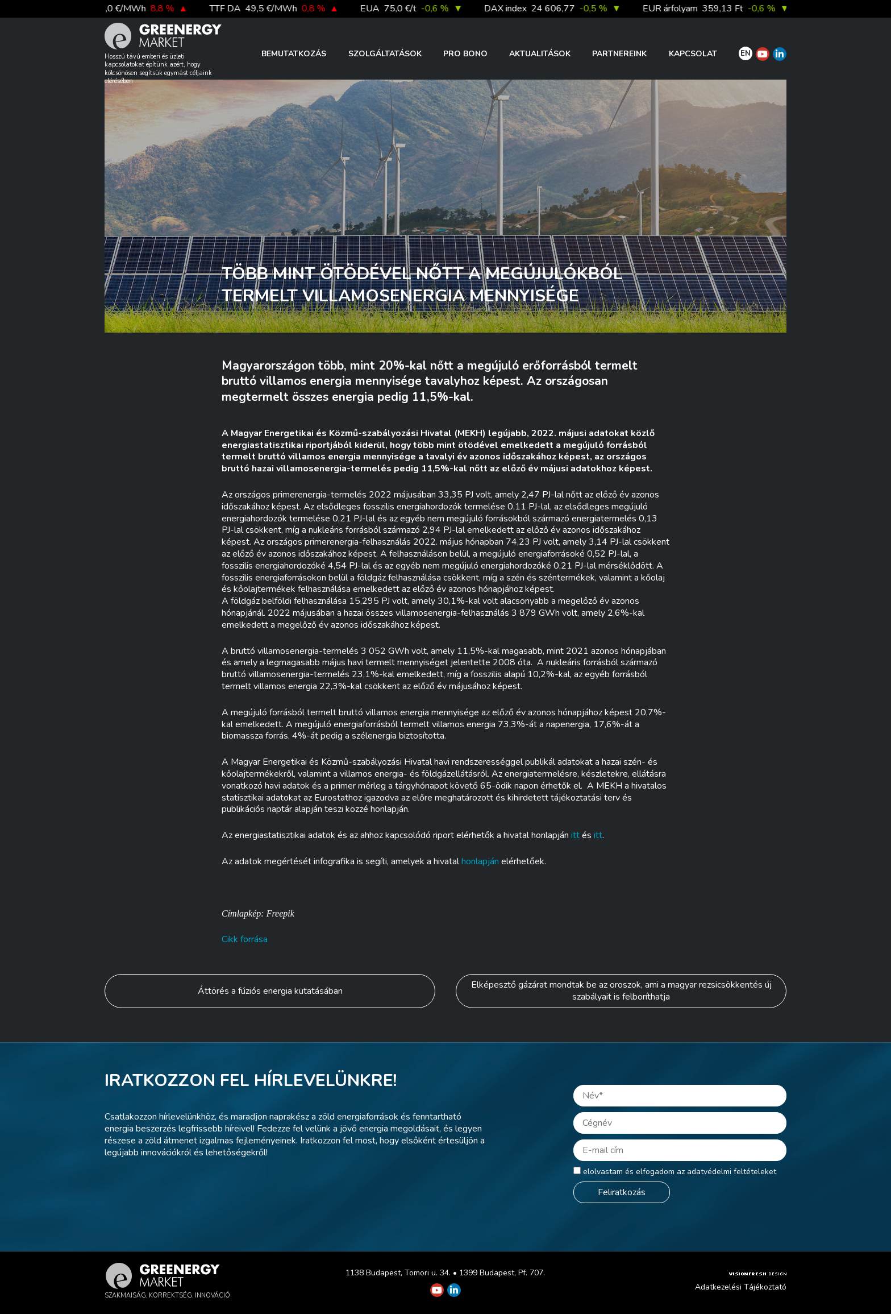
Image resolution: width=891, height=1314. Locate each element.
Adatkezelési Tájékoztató (740, 1287)
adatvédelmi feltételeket (731, 1171)
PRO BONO (465, 53)
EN (745, 53)
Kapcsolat (693, 53)
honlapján (480, 861)
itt (575, 835)
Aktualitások (540, 53)
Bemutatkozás (293, 53)
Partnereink (619, 53)
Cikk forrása (245, 939)
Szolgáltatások (385, 53)
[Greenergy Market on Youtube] (762, 54)
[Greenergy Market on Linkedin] (779, 54)
